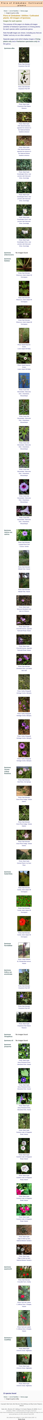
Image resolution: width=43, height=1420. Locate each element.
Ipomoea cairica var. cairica (8, 532)
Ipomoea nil (8, 1040)
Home (5, 11)
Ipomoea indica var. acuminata (8, 972)
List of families (13, 11)
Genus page (24, 11)
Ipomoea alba (9, 48)
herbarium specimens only (27, 41)
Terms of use (21, 1419)
